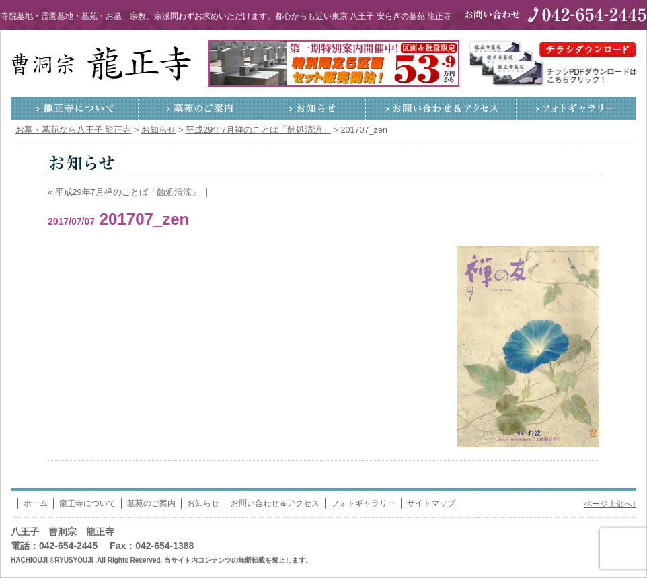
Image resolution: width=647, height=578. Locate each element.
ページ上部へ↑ (610, 504)
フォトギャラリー (576, 108)
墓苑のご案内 (200, 108)
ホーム (36, 503)
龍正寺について (75, 108)
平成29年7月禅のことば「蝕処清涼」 (127, 192)
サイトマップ (431, 503)
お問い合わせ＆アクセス (441, 108)
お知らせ (314, 108)
